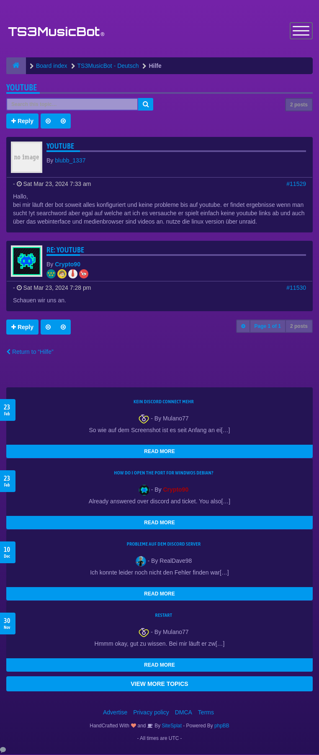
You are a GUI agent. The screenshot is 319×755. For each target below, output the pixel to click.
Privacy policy (151, 712)
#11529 (296, 184)
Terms (206, 712)
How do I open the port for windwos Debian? (164, 473)
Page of (268, 327)
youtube (21, 88)
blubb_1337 (70, 160)
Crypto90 (67, 264)
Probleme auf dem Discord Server (164, 544)
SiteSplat (171, 726)
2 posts (299, 105)
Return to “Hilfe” (30, 352)
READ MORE (159, 452)
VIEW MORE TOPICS (159, 684)
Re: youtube (65, 250)
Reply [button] (22, 121)
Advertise (115, 712)
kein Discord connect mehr (164, 402)
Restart (163, 615)
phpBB (221, 726)
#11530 (296, 288)
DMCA (183, 712)
